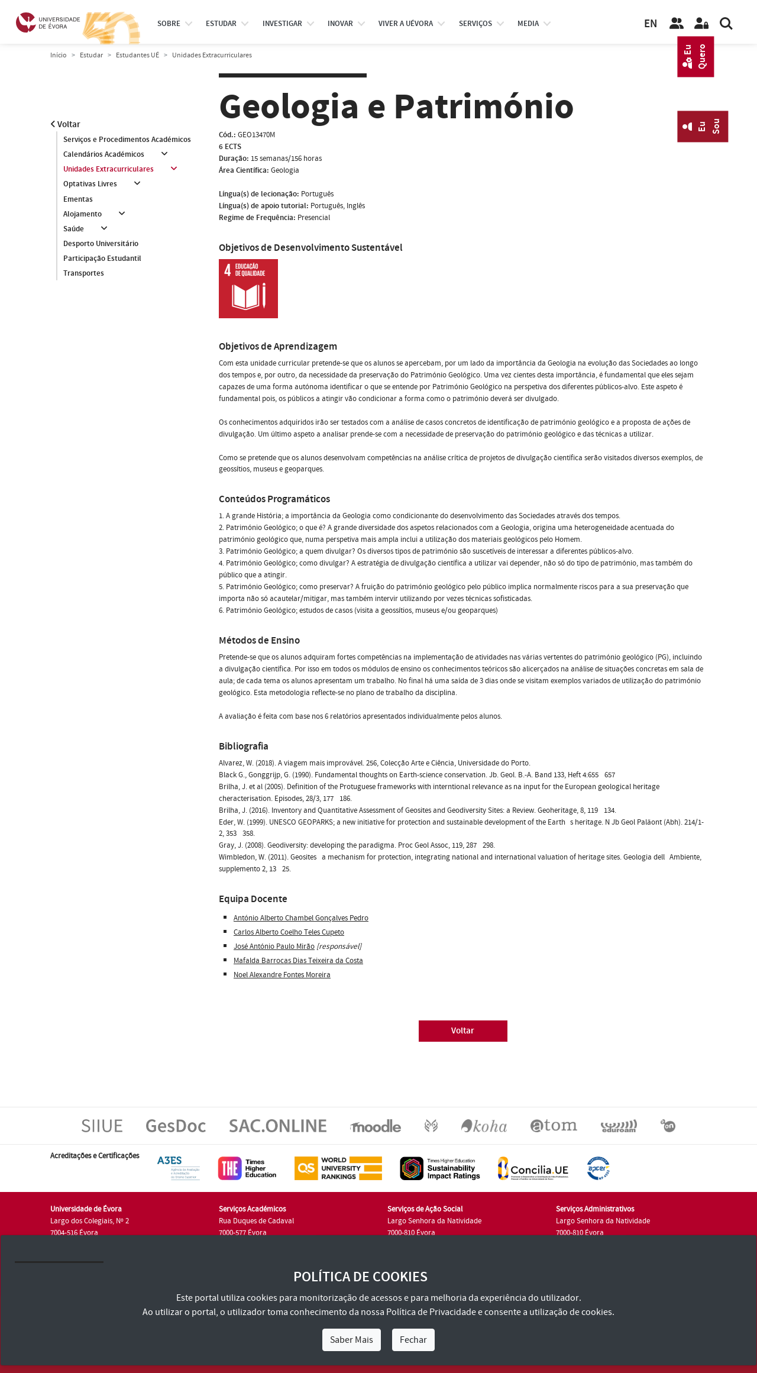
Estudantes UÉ (137, 55)
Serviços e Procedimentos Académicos (127, 139)
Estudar (91, 55)
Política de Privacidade (431, 1312)
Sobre (168, 23)
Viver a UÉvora (405, 23)
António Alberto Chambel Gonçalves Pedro (301, 918)
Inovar (340, 23)
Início (58, 55)
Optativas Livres (90, 184)
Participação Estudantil (102, 259)
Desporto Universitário (100, 244)
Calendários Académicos (103, 154)
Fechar (413, 1340)
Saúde (73, 229)
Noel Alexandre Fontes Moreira (282, 975)
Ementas (78, 199)
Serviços (475, 23)
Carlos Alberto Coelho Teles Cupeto (289, 932)
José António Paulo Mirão (274, 946)
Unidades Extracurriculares (108, 169)
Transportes (83, 274)
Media (528, 23)
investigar (282, 23)
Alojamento (82, 214)
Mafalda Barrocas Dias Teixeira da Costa (298, 960)
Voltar (65, 124)
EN (650, 24)
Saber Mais (351, 1340)
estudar (221, 23)
